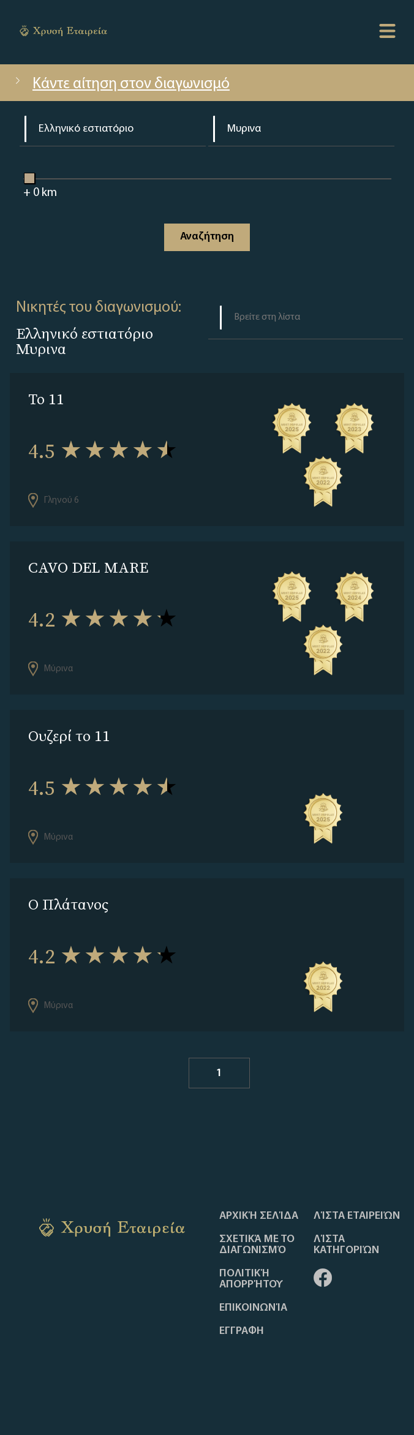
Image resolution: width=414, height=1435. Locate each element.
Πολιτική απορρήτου (251, 1279)
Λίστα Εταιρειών (357, 1216)
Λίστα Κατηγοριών (346, 1245)
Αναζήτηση (207, 237)
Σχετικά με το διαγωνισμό (257, 1245)
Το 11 (46, 399)
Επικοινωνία (253, 1308)
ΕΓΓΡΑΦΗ (241, 1331)
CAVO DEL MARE (88, 567)
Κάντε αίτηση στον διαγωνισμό (121, 84)
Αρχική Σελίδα (258, 1216)
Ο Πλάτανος (68, 904)
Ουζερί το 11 (69, 736)
